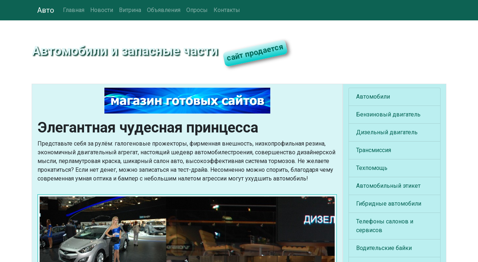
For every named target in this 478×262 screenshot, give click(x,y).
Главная (73, 10)
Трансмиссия (373, 150)
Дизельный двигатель (387, 132)
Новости (101, 10)
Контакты (227, 10)
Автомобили (373, 96)
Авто (45, 10)
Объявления (163, 10)
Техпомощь (371, 167)
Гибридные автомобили (388, 203)
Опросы (197, 10)
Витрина (130, 10)
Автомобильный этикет (388, 185)
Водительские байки (384, 248)
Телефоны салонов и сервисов (384, 226)
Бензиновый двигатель (388, 114)
